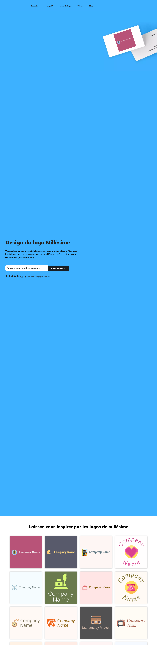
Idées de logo (64, 5)
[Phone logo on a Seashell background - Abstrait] (131, 588)
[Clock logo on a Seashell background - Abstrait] (26, 623)
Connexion (148, 5)
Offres (79, 5)
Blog (91, 5)
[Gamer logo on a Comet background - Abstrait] (61, 552)
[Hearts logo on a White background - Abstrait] (131, 552)
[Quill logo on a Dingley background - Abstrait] (61, 588)
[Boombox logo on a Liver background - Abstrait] (96, 623)
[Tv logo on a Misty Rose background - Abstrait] (96, 588)
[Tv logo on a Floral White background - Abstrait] (131, 623)
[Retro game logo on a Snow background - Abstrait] (96, 552)
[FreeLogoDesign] (18, 4)
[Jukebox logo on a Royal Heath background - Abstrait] (26, 552)
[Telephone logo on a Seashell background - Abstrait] (61, 623)
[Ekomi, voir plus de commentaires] (27, 276)
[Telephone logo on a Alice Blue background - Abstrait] (26, 588)
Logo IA (49, 5)
